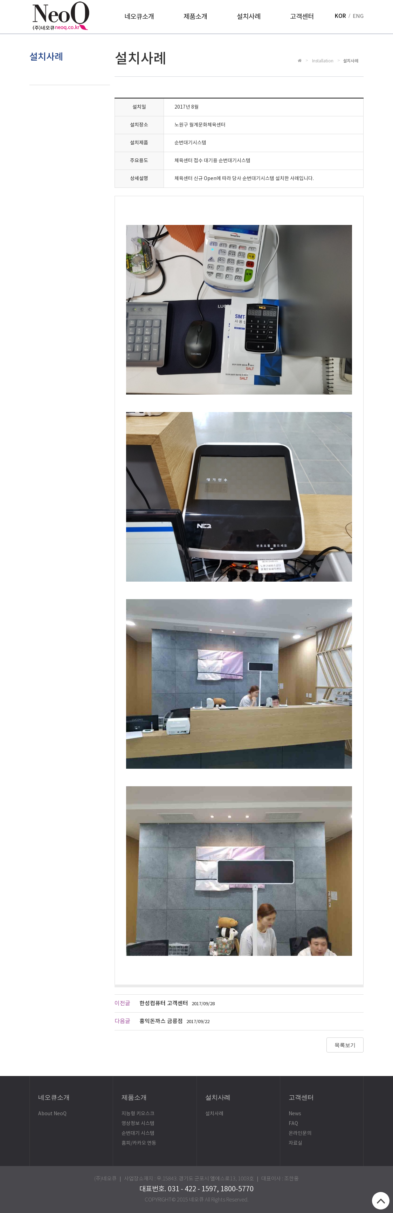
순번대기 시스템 (138, 1133)
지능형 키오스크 (138, 1114)
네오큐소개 (139, 17)
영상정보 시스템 (138, 1123)
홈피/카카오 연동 (139, 1143)
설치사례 (249, 17)
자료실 (295, 1143)
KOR (340, 16)
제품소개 (195, 17)
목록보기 (345, 1044)
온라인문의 (300, 1133)
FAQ (293, 1123)
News (295, 1114)
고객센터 (302, 17)
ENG (358, 16)
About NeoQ (52, 1114)
